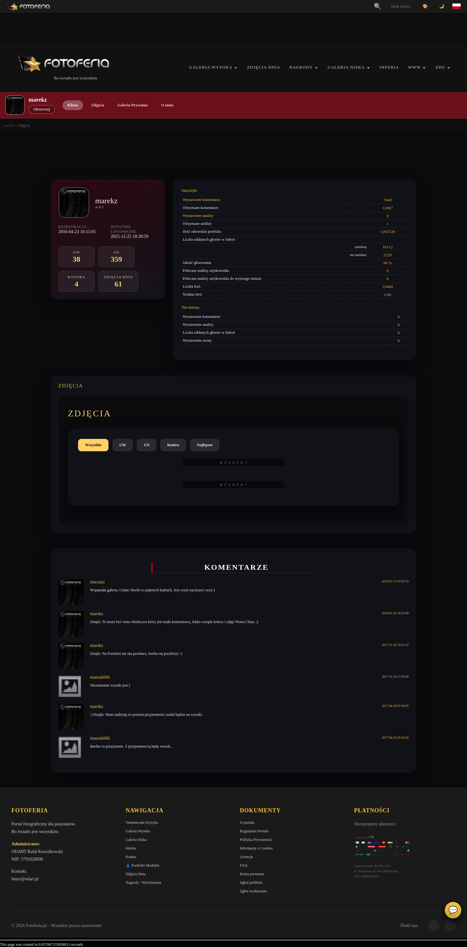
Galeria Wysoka (210, 67)
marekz (8, 125)
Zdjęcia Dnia (263, 67)
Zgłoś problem (251, 882)
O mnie (167, 105)
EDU (440, 67)
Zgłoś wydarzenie (253, 891)
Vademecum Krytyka (142, 822)
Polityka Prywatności (256, 839)
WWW (414, 67)
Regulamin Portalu (254, 831)
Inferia (389, 67)
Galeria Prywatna (132, 105)
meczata (97, 582)
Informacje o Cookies (256, 848)
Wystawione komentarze (201, 200)
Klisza (73, 105)
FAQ (243, 865)
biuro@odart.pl (25, 878)
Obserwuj (41, 109)
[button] (235, 67)
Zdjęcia (97, 105)
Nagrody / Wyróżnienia (143, 882)
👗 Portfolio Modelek (142, 865)
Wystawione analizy (198, 215)
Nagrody (301, 67)
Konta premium (252, 874)
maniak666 (100, 677)
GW (122, 445)
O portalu (247, 822)
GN (146, 445)
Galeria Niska (346, 67)
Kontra (173, 445)
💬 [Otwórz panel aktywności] (453, 910)
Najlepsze (205, 445)
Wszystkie (93, 445)
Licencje (246, 857)
